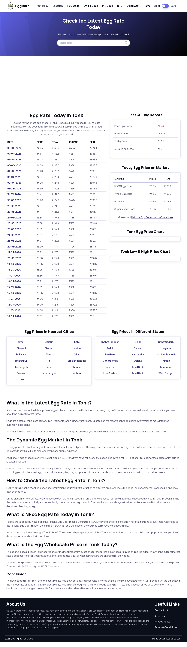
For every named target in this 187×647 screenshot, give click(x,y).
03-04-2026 (14, 177)
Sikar (77, 359)
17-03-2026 (14, 275)
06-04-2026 (14, 159)
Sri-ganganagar (77, 365)
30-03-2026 (14, 200)
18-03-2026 (14, 269)
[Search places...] (93, 43)
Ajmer (21, 347)
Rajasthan (110, 372)
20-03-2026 (14, 258)
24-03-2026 (14, 235)
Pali (49, 365)
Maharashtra (110, 365)
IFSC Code (73, 6)
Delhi (110, 353)
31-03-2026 (14, 194)
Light (157, 6)
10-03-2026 (14, 316)
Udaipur (77, 353)
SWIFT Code (91, 6)
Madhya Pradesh (166, 359)
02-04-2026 (14, 182)
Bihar (138, 347)
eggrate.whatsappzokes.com (45, 503)
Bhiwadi (21, 353)
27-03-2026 (14, 217)
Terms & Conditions (165, 632)
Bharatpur (21, 365)
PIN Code (107, 6)
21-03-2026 (14, 252)
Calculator (133, 6)
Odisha (138, 365)
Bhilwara (21, 359)
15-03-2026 (14, 287)
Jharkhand (110, 359)
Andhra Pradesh (110, 347)
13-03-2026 (14, 298)
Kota (77, 347)
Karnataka (138, 359)
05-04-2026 (14, 165)
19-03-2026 (14, 264)
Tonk (21, 384)
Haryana (166, 353)
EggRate (18, 5)
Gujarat (137, 353)
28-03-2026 (14, 211)
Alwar (49, 359)
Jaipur (49, 347)
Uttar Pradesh (110, 378)
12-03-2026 (14, 304)
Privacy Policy (162, 627)
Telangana (166, 372)
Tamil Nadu (138, 372)
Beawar (21, 378)
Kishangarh (21, 372)
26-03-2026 (14, 223)
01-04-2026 (14, 188)
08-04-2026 (14, 148)
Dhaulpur (77, 372)
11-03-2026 (13, 310)
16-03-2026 (14, 281)
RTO (120, 6)
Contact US (161, 615)
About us (159, 621)
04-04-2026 (14, 171)
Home (147, 6)
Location (57, 6)
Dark (173, 6)
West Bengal (166, 378)
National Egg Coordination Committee (152, 217)
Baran (49, 372)
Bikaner (49, 353)
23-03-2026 (14, 240)
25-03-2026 (14, 229)
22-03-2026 (14, 246)
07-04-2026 (14, 153)
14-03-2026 (14, 293)
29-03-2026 (14, 206)
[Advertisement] (94, 84)
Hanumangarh (49, 378)
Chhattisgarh (166, 347)
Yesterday (42, 6)
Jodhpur (77, 378)
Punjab (166, 365)
